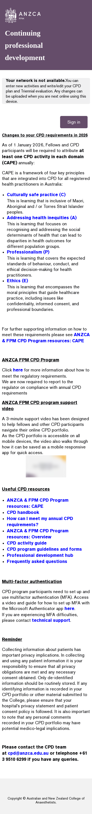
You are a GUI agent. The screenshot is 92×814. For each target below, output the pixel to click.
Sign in (73, 122)
